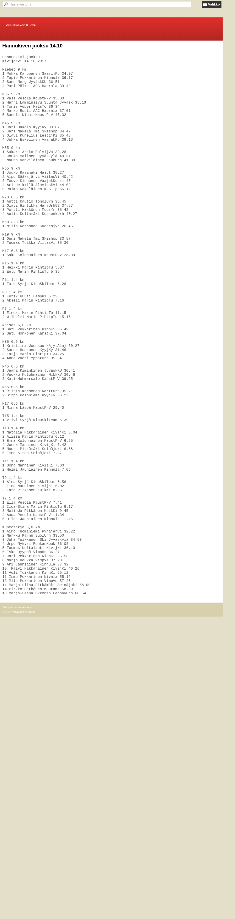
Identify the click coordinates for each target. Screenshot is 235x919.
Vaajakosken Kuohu (21, 25)
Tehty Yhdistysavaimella (17, 727)
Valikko (214, 4)
